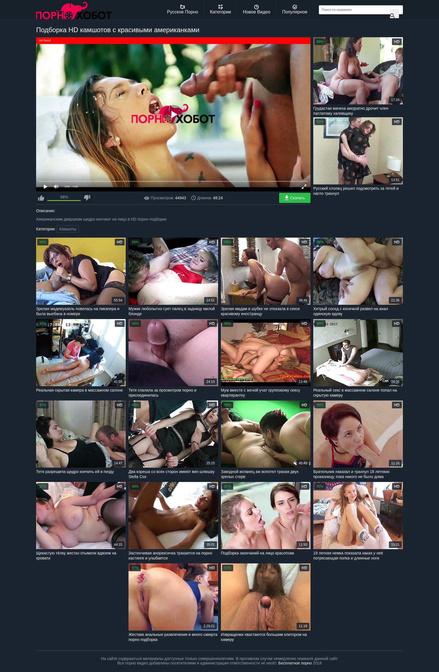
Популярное (294, 9)
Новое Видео (256, 9)
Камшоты (67, 229)
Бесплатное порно (295, 663)
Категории (220, 9)
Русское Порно (182, 9)
